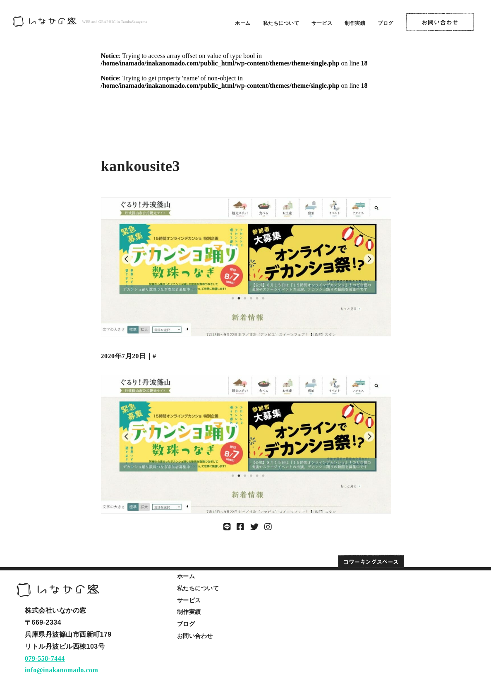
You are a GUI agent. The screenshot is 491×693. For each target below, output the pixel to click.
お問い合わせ (195, 636)
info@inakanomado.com (61, 670)
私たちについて (281, 23)
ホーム (243, 23)
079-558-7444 (45, 658)
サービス (321, 23)
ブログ (385, 23)
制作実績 (355, 23)
